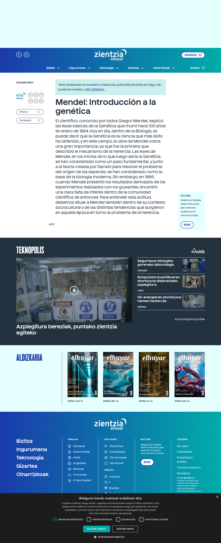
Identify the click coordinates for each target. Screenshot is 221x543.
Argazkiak (77, 463)
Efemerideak (115, 457)
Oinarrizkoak (32, 474)
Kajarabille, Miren (25, 82)
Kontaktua (183, 473)
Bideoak (76, 469)
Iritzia (74, 457)
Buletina (197, 67)
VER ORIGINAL (95, 89)
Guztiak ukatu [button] (125, 528)
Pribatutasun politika (185, 460)
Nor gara (182, 446)
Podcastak (77, 475)
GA (41, 101)
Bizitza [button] (53, 68)
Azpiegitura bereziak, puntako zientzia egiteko (66, 329)
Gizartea (26, 466)
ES (36, 95)
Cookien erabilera (189, 467)
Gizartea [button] (136, 68)
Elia (151, 84)
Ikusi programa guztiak (190, 319)
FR (41, 95)
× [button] (217, 497)
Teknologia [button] (109, 68)
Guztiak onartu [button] (96, 528)
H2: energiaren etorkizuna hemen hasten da (159, 299)
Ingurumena (31, 449)
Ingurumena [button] (80, 68)
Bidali (187, 224)
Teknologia (30, 458)
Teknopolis (30, 249)
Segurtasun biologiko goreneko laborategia (155, 263)
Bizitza (24, 441)
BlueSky (111, 488)
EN (30, 101)
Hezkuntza (113, 446)
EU (30, 95)
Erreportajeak (79, 480)
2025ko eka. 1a (182, 401)
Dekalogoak (114, 452)
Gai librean (114, 463)
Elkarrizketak (79, 452)
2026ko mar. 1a (75, 401)
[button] (19, 54)
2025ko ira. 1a (145, 401)
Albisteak (76, 446)
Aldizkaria (193, 55)
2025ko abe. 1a (110, 401)
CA (36, 101)
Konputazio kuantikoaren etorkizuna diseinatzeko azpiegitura (158, 281)
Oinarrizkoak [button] (164, 68)
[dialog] (110, 518)
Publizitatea (184, 451)
